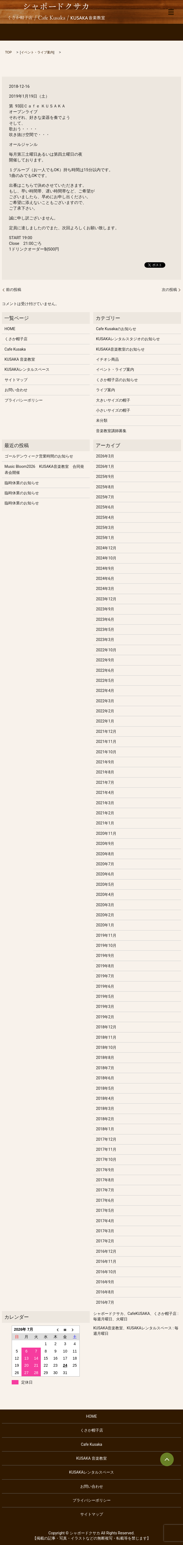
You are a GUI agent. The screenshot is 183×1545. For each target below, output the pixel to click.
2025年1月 (105, 537)
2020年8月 (105, 854)
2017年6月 (105, 1200)
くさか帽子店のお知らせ (117, 380)
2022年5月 (105, 680)
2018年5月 (105, 1088)
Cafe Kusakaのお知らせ (116, 329)
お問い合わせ (16, 390)
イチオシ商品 (107, 359)
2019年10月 (106, 945)
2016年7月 (105, 1302)
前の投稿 (13, 289)
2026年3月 (105, 456)
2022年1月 (105, 721)
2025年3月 (105, 527)
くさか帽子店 (16, 339)
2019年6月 (105, 986)
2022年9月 (105, 660)
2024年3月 (105, 588)
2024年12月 (106, 548)
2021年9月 (105, 762)
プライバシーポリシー (24, 400)
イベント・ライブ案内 (37, 52)
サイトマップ (16, 380)
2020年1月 (105, 925)
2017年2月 (105, 1241)
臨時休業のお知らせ (22, 483)
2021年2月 (105, 813)
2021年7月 (105, 782)
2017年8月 (105, 1180)
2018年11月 (106, 1037)
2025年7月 (105, 497)
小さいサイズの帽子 (113, 410)
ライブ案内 (105, 390)
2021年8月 (105, 772)
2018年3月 (105, 1108)
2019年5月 (105, 996)
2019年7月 (105, 976)
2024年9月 (105, 568)
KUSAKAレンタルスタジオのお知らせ (128, 339)
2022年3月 (105, 701)
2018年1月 (105, 1129)
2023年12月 (106, 599)
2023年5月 (105, 629)
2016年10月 (106, 1272)
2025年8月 (105, 487)
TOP (8, 52)
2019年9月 (105, 955)
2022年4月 (105, 690)
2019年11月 (106, 935)
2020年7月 (105, 864)
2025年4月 (105, 517)
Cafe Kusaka (15, 349)
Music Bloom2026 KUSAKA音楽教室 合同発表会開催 (44, 469)
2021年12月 (106, 731)
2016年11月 (106, 1261)
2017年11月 (106, 1149)
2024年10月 (106, 558)
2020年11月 (106, 833)
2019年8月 (105, 966)
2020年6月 (105, 874)
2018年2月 (105, 1119)
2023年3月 (105, 639)
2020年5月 (105, 884)
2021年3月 (105, 803)
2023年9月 (105, 609)
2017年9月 (105, 1170)
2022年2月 (105, 711)
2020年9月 (105, 843)
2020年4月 (105, 894)
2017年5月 (105, 1210)
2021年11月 (106, 741)
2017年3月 (105, 1231)
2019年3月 (105, 1006)
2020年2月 (105, 915)
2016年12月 (106, 1251)
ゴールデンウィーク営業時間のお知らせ (39, 456)
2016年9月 (105, 1282)
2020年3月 (105, 905)
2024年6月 (105, 578)
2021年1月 (105, 823)
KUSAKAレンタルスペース (27, 369)
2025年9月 (105, 476)
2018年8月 (105, 1057)
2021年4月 (105, 792)
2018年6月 (105, 1078)
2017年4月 (105, 1221)
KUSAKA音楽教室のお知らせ (120, 349)
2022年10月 (106, 650)
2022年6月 (105, 670)
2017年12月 (106, 1139)
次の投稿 (169, 289)
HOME (10, 329)
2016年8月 (105, 1292)
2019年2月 (105, 1017)
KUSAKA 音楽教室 (20, 359)
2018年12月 (106, 1027)
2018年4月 (105, 1098)
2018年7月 (105, 1068)
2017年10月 (106, 1159)
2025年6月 (105, 507)
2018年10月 (106, 1047)
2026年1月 (105, 466)
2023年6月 (105, 619)
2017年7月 (105, 1190)
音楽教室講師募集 (111, 431)
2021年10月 (106, 752)
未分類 (101, 420)
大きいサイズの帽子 (113, 400)
